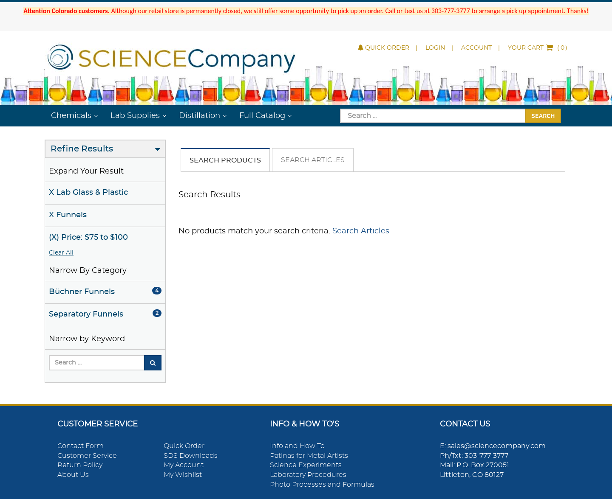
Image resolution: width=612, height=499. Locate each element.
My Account (184, 465)
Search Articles (313, 160)
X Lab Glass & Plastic (88, 192)
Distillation (199, 116)
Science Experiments (306, 465)
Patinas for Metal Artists (309, 455)
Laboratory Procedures (308, 474)
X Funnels (68, 215)
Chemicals (71, 116)
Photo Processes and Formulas (322, 484)
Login (435, 48)
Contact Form (80, 446)
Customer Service (87, 455)
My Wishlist (183, 474)
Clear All (61, 253)
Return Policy (79, 465)
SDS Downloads (191, 455)
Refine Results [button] (82, 149)
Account (476, 48)
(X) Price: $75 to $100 (88, 237)
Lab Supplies (135, 116)
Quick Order (383, 48)
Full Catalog (262, 116)
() (537, 48)
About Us (73, 474)
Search (543, 115)
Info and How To (297, 446)
